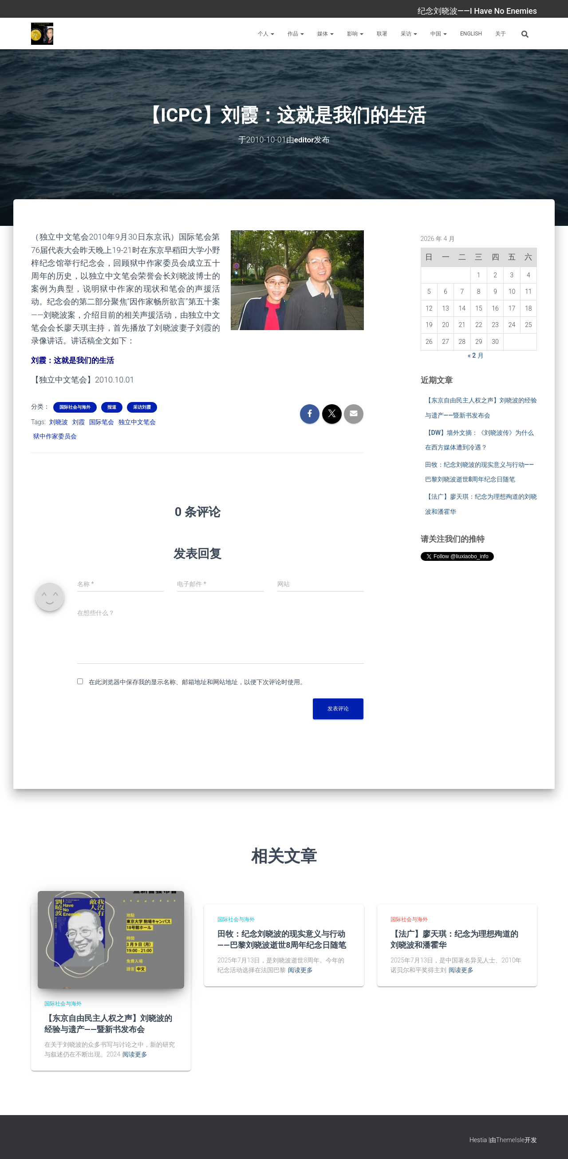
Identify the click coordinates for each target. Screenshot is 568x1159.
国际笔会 (101, 421)
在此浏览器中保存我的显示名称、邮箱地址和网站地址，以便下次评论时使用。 (197, 681)
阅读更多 (134, 1053)
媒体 (325, 34)
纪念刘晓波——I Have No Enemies (477, 11)
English (471, 34)
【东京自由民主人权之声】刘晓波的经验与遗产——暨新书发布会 (108, 1023)
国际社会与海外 (75, 406)
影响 (355, 34)
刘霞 (78, 421)
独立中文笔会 (137, 421)
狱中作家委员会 (55, 435)
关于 (500, 34)
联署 (382, 34)
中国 (438, 34)
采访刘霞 (142, 406)
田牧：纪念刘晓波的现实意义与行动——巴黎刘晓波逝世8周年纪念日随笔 (281, 939)
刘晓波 (58, 421)
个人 (266, 34)
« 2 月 (476, 355)
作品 (296, 34)
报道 (111, 406)
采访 (409, 34)
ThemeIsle (510, 1139)
